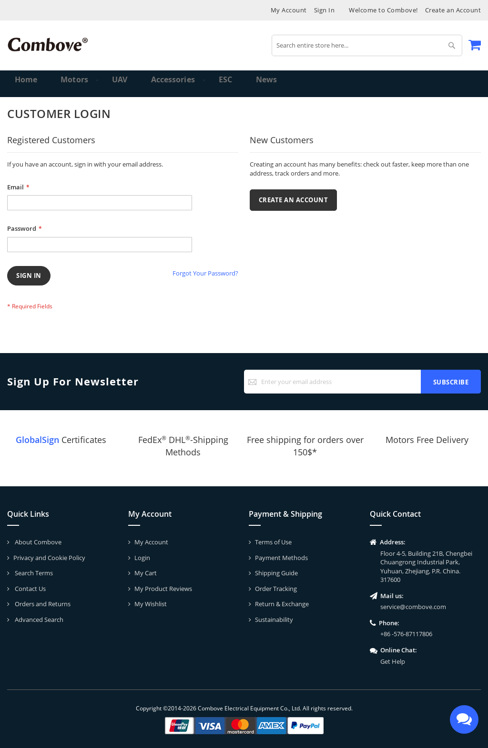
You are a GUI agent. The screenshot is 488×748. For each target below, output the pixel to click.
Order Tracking (276, 588)
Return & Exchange (282, 604)
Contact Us (29, 588)
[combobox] (367, 45)
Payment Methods (281, 557)
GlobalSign (37, 439)
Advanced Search (38, 619)
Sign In (324, 10)
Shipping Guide (276, 573)
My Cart (145, 573)
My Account (289, 10)
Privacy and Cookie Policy (49, 557)
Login (142, 557)
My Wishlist (150, 604)
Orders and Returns (42, 604)
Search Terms (33, 573)
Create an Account (453, 10)
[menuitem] (71, 83)
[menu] (244, 83)
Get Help (392, 661)
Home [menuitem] (27, 83)
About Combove (37, 542)
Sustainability (274, 619)
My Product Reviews (163, 588)
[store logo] (47, 44)
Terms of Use (273, 542)
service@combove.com (413, 606)
